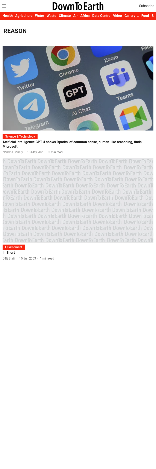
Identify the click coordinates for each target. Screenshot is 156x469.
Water (39, 16)
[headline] (78, 144)
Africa (84, 16)
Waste (51, 16)
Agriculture (23, 16)
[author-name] (14, 152)
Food (145, 16)
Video (117, 16)
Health (8, 16)
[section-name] (20, 136)
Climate (65, 16)
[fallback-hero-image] (78, 88)
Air (75, 16)
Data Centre (101, 16)
